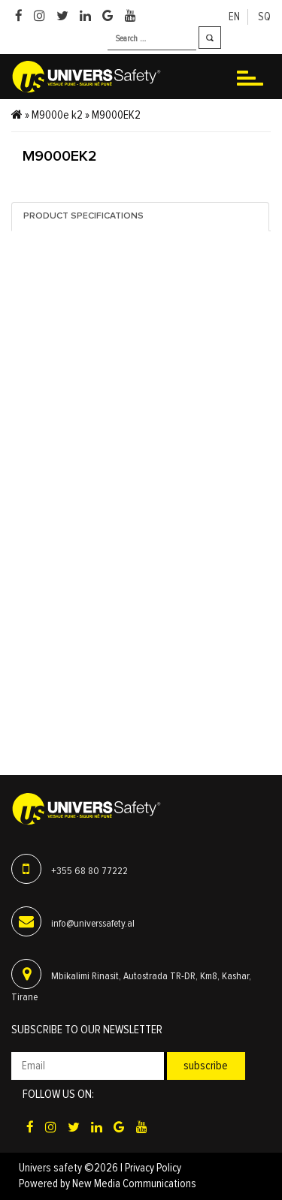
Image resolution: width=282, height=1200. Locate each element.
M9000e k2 (57, 115)
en (234, 17)
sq (264, 17)
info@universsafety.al (93, 923)
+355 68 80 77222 (89, 871)
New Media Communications (134, 1183)
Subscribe (205, 1066)
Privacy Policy (153, 1168)
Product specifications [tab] (83, 216)
